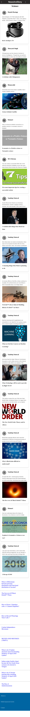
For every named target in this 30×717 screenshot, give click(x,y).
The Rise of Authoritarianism (7, 685)
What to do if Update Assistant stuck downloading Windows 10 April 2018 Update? (10, 652)
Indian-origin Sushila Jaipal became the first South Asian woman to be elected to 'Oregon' (10, 663)
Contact (3, 707)
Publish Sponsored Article (7, 701)
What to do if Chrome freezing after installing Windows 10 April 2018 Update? (9, 675)
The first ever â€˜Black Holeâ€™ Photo (9, 594)
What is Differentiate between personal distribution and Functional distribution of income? (10, 584)
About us (3, 695)
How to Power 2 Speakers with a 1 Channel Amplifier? (10, 605)
